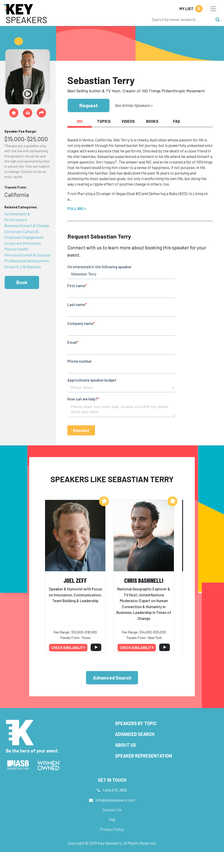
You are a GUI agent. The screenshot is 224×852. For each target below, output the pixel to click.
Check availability (68, 647)
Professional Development (26, 260)
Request (88, 105)
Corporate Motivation (22, 243)
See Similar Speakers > (133, 105)
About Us (125, 745)
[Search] (181, 19)
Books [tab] (152, 121)
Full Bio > (76, 208)
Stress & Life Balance (22, 266)
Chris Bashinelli (143, 580)
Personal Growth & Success (27, 255)
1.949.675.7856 (115, 790)
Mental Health (16, 249)
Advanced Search (112, 677)
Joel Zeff (75, 580)
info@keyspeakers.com (115, 800)
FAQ (112, 819)
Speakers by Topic (136, 723)
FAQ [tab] (176, 121)
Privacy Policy (112, 829)
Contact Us (112, 809)
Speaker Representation (143, 756)
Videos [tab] (128, 121)
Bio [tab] (80, 121)
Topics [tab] (104, 121)
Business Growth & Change (26, 225)
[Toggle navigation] (213, 9)
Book (21, 282)
